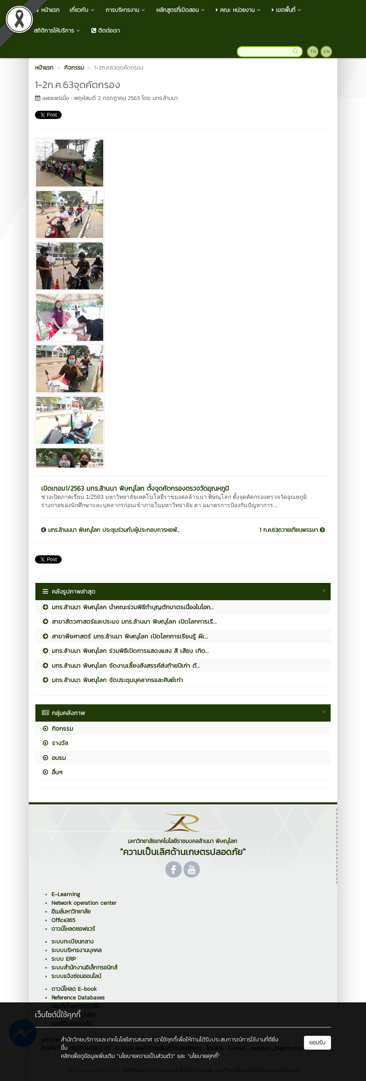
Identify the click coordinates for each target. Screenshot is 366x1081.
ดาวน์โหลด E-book (74, 989)
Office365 (63, 920)
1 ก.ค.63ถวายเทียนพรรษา (292, 530)
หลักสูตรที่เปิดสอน (181, 10)
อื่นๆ (52, 772)
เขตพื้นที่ (287, 10)
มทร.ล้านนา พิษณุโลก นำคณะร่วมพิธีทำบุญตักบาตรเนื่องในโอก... (128, 607)
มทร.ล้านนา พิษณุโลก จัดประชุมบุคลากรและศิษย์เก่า (112, 680)
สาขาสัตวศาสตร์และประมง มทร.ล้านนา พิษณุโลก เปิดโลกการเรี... (129, 621)
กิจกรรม (57, 728)
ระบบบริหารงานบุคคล (76, 950)
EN (327, 51)
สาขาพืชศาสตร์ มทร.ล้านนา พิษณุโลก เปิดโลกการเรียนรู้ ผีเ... (125, 636)
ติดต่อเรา (105, 30)
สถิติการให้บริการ (57, 30)
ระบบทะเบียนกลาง (72, 941)
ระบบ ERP (63, 959)
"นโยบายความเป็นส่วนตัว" (146, 1056)
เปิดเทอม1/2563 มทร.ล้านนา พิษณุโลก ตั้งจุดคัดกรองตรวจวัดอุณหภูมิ (135, 488)
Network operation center (83, 903)
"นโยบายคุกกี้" (204, 1056)
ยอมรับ (317, 1042)
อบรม (54, 757)
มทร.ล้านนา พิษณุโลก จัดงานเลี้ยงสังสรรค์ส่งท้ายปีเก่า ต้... (121, 665)
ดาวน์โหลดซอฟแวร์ (73, 929)
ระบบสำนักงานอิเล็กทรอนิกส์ (84, 967)
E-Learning (65, 894)
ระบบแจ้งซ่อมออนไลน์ (76, 976)
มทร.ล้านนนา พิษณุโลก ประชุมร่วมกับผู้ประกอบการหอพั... (110, 530)
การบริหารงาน (126, 10)
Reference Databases (77, 997)
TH (313, 51)
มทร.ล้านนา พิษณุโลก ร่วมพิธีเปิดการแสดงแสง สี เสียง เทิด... (125, 650)
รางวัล (55, 743)
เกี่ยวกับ (82, 10)
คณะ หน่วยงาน (239, 10)
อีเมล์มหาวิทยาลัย (70, 911)
